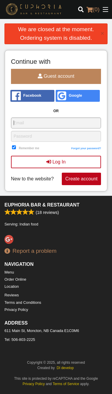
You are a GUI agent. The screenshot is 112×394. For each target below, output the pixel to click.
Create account (81, 178)
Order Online (15, 279)
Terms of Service (66, 384)
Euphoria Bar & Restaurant (41, 204)
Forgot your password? (86, 148)
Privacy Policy (16, 309)
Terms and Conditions (22, 302)
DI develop (65, 368)
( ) (93, 9)
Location (11, 286)
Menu (9, 272)
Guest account (56, 76)
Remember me (29, 148)
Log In (56, 161)
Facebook (26, 95)
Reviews (11, 295)
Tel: (19, 339)
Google (69, 95)
